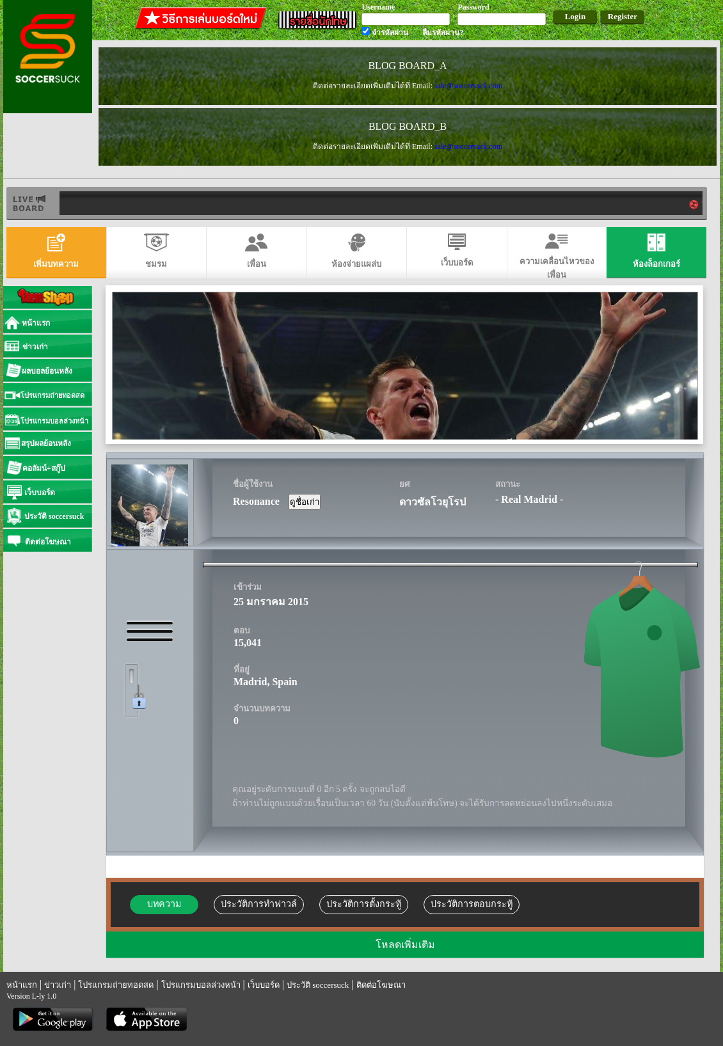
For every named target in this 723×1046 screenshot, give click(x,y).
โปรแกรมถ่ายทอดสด (116, 985)
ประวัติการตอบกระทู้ (471, 904)
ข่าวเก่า (57, 985)
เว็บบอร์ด (264, 985)
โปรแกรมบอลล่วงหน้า (201, 985)
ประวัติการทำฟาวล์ (259, 904)
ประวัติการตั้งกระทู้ (363, 904)
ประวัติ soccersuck (318, 985)
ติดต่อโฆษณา (381, 985)
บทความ (164, 904)
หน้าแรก (21, 985)
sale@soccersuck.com (468, 85)
